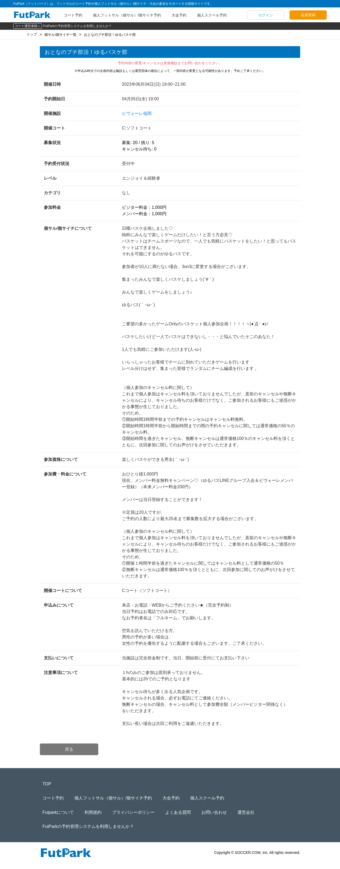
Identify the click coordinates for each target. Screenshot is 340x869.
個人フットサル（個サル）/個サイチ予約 (127, 15)
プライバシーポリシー (133, 812)
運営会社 (245, 812)
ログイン (265, 15)
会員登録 (308, 15)
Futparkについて (58, 812)
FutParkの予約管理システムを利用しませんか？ (77, 26)
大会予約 (179, 15)
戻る (69, 749)
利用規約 (92, 812)
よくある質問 (178, 812)
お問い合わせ (214, 812)
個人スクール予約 (212, 15)
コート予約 (73, 15)
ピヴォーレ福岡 (137, 113)
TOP (46, 784)
